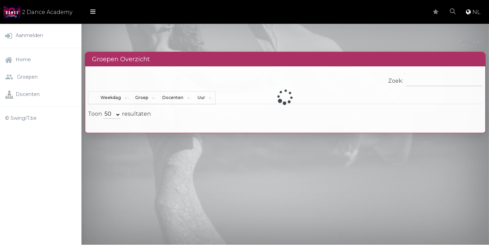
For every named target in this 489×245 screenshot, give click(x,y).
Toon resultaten (119, 114)
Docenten (319, 97)
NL (473, 12)
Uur (423, 97)
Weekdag (128, 97)
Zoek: (435, 81)
